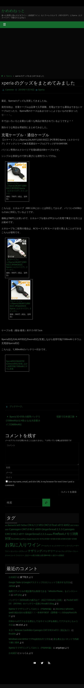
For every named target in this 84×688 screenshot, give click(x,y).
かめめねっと (13, 10)
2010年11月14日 (26, 89)
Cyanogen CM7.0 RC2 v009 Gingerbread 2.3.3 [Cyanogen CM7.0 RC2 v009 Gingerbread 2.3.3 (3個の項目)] (35, 529)
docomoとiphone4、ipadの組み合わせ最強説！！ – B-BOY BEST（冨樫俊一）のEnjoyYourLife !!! (43, 612)
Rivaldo (12, 634)
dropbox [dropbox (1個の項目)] (49, 534)
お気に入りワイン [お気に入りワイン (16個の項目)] (23, 545)
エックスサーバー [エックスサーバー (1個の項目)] (58, 546)
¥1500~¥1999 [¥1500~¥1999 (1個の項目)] (61, 539)
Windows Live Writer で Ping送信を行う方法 (29, 639)
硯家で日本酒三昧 (67, 416)
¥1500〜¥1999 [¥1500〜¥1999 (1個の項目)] (71, 539)
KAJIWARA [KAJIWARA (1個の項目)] (15, 539)
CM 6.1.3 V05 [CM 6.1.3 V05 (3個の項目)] (35, 525)
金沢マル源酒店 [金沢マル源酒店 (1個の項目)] (58, 555)
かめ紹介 (13, 577)
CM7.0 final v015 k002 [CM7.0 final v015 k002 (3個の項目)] (57, 525)
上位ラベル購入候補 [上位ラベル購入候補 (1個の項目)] (32, 555)
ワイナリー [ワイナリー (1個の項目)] (20, 555)
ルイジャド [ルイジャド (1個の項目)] (11, 555)
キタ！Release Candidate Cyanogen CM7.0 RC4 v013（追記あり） (40, 630)
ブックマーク (15, 406)
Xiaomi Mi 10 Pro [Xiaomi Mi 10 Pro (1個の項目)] (38, 539)
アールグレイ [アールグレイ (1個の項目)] (46, 546)
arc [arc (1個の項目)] (6, 525)
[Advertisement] (42, 52)
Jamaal (12, 586)
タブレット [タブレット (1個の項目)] (23, 551)
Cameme (9, 89)
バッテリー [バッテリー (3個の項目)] (49, 551)
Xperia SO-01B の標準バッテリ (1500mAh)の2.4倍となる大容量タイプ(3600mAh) (23, 420)
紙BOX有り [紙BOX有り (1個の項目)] (48, 555)
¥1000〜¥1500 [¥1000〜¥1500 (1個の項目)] (50, 539)
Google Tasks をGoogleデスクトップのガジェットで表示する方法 (39, 582)
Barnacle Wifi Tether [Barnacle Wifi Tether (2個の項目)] (17, 525)
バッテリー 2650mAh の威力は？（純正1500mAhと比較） (36, 600)
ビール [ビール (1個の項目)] (58, 551)
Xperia (9, 76)
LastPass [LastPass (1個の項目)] (23, 539)
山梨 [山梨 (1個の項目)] (41, 555)
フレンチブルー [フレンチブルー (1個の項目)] (67, 551)
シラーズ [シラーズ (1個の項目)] (68, 546)
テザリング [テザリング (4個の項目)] (35, 551)
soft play (18, 595)
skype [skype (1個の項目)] (29, 539)
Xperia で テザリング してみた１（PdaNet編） (31, 609)
